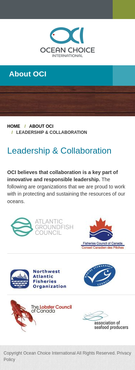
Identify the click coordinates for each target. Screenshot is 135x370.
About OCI (41, 126)
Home (13, 126)
